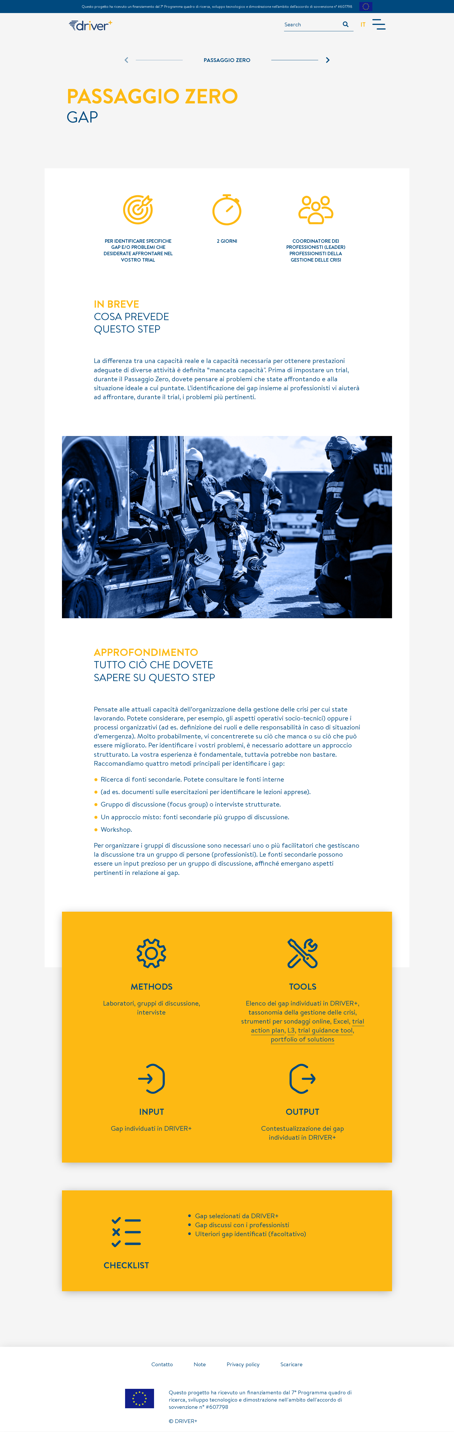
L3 (291, 1030)
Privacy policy (243, 1364)
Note (200, 1364)
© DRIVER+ (183, 1421)
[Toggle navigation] (378, 25)
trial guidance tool (325, 1030)
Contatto (162, 1364)
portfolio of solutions (302, 1039)
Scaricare (292, 1364)
